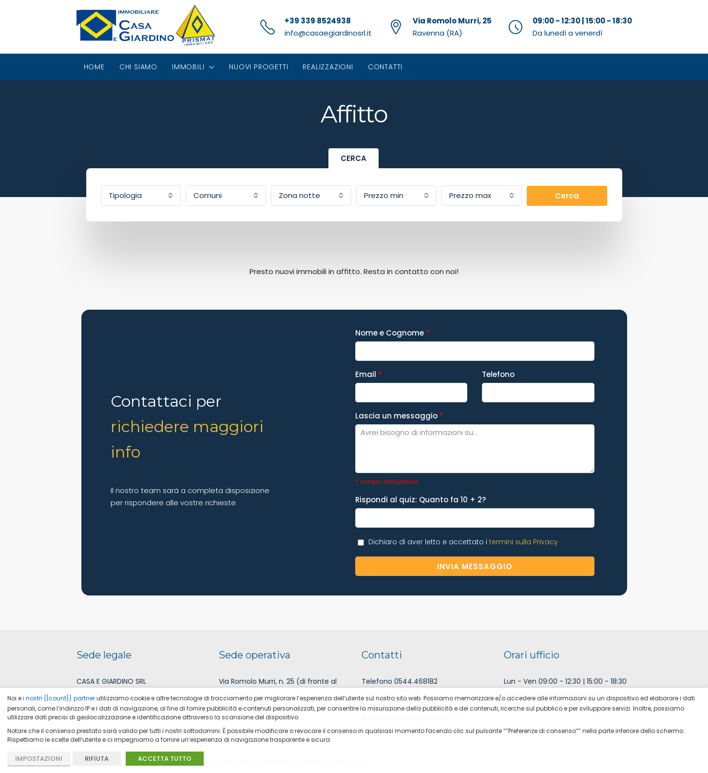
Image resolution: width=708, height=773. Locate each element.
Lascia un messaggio (474, 432)
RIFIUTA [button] (97, 758)
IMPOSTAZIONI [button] (38, 758)
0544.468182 (416, 681)
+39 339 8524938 (318, 21)
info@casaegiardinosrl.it (328, 33)
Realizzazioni (328, 67)
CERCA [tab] (353, 158)
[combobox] (141, 195)
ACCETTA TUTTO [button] (164, 758)
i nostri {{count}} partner (59, 698)
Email (411, 383)
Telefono (538, 383)
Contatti (385, 67)
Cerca (567, 196)
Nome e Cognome (474, 342)
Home (94, 67)
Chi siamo (138, 67)
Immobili (188, 67)
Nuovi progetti (258, 67)
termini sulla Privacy (523, 542)
